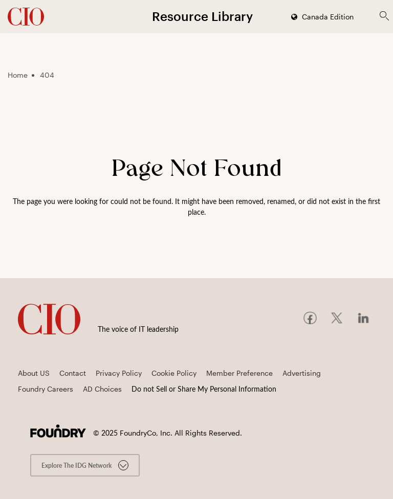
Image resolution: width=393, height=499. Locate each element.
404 (47, 75)
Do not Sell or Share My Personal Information (204, 389)
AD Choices (102, 388)
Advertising (301, 373)
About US (34, 373)
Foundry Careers (45, 388)
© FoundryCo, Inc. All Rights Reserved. (167, 432)
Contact (72, 373)
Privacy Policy (119, 373)
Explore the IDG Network (84, 465)
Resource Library (202, 16)
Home (18, 75)
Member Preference (239, 373)
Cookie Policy (173, 373)
